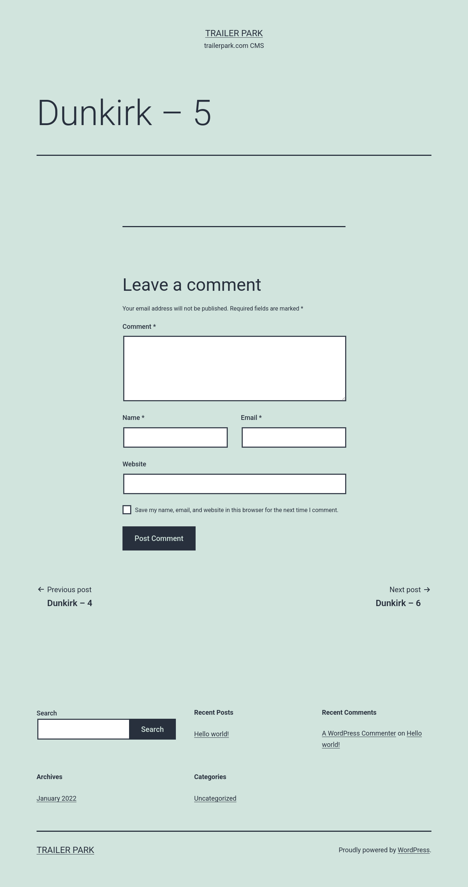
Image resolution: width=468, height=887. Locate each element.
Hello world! (211, 734)
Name (133, 417)
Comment (139, 326)
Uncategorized (215, 798)
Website (134, 464)
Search (47, 713)
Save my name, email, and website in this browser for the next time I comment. (237, 510)
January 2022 (56, 798)
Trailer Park (234, 33)
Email (251, 417)
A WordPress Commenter (359, 733)
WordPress (414, 850)
